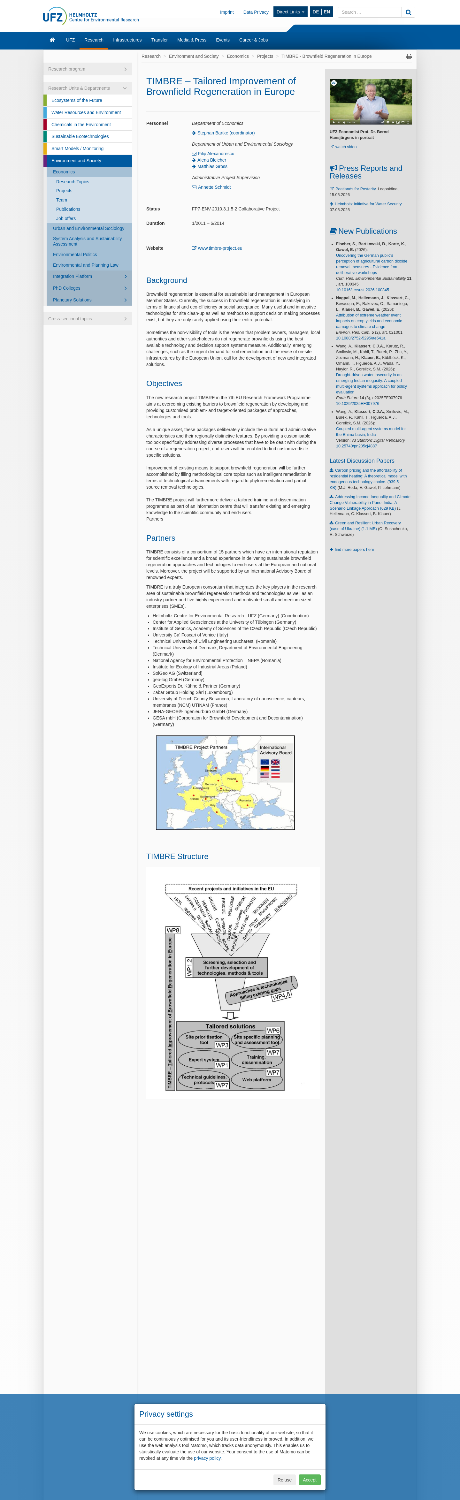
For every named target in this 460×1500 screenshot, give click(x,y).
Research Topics (72, 181)
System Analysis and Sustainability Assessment (87, 241)
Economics (64, 171)
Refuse (285, 1479)
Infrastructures (127, 39)
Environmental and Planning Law (86, 265)
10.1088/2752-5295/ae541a (361, 338)
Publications (68, 209)
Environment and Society (76, 160)
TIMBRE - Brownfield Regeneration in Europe (326, 56)
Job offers (66, 218)
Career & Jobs (253, 39)
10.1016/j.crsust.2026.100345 (362, 290)
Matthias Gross (212, 166)
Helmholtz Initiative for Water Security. (368, 204)
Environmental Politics (75, 254)
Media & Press (191, 39)
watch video (346, 147)
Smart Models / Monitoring (77, 148)
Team (61, 199)
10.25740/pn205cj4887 (356, 446)
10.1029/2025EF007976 (357, 403)
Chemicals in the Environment (81, 124)
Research (93, 39)
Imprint (227, 12)
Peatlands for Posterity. (356, 189)
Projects (64, 190)
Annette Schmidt (214, 187)
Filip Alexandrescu (216, 153)
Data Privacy (256, 12)
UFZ (70, 39)
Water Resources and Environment (86, 112)
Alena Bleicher (211, 160)
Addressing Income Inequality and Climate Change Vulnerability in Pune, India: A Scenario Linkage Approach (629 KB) (370, 503)
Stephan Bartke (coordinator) (226, 132)
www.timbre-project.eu (220, 248)
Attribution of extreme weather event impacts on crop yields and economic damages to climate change (369, 321)
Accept (310, 1479)
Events (223, 39)
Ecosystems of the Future (76, 100)
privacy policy (207, 1458)
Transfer (159, 39)
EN (327, 11)
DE (316, 11)
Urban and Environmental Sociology (88, 228)
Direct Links (290, 11)
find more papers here (354, 549)
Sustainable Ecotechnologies (80, 136)
